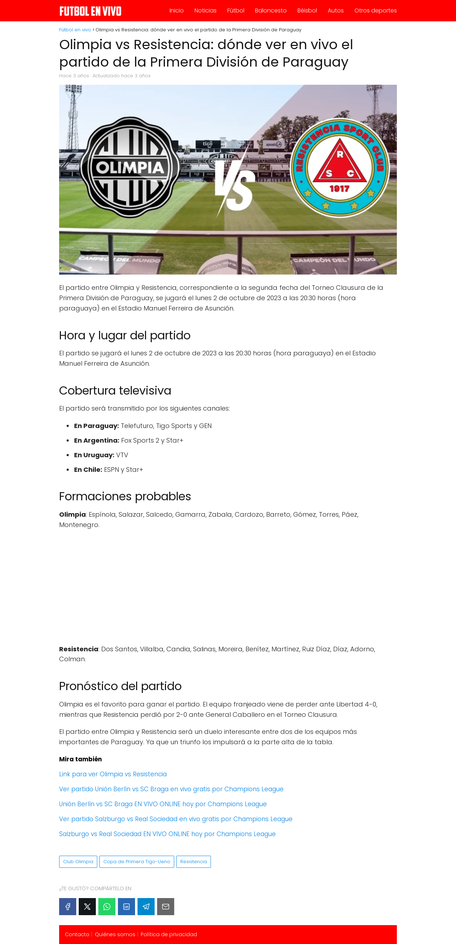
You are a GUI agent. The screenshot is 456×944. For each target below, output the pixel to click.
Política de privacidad (169, 934)
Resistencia (193, 861)
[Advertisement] (228, 587)
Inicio (177, 10)
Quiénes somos (115, 934)
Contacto (77, 934)
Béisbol (307, 10)
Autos (336, 10)
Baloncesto (271, 10)
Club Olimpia (78, 861)
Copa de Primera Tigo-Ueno (136, 861)
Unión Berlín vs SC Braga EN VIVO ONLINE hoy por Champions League (163, 804)
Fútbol (235, 10)
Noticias (206, 10)
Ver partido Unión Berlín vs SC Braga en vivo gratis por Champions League (171, 789)
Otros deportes (375, 10)
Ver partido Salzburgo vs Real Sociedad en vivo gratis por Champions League (175, 819)
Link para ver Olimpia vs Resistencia (113, 774)
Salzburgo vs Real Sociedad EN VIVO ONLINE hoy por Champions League (167, 834)
